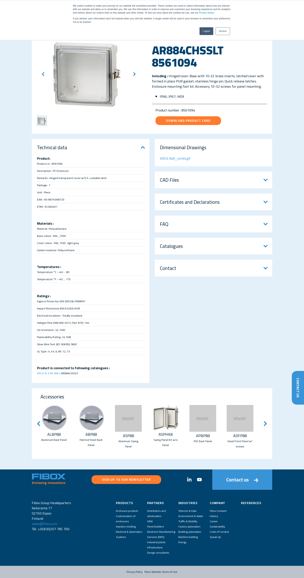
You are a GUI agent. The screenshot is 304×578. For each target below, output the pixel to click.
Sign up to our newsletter (126, 479)
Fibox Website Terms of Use (160, 571)
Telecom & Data (187, 510)
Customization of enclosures (125, 519)
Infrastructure (155, 547)
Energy (182, 542)
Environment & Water (190, 516)
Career (214, 521)
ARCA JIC (42, 373)
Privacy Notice (206, 12)
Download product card (188, 120)
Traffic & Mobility (187, 521)
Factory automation (189, 526)
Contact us (242, 479)
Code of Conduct (219, 531)
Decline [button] (223, 31)
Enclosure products (127, 510)
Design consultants (158, 552)
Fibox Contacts (218, 510)
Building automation (189, 531)
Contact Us (298, 388)
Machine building (188, 536)
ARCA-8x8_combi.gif (175, 158)
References (251, 503)
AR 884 (54, 373)
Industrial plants (156, 542)
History (214, 516)
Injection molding (126, 526)
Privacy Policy (135, 571)
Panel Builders (155, 526)
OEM (150, 521)
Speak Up (215, 536)
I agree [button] (206, 31)
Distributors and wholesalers (156, 513)
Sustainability (217, 526)
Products (124, 503)
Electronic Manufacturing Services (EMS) (161, 534)
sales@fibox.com (44, 524)
